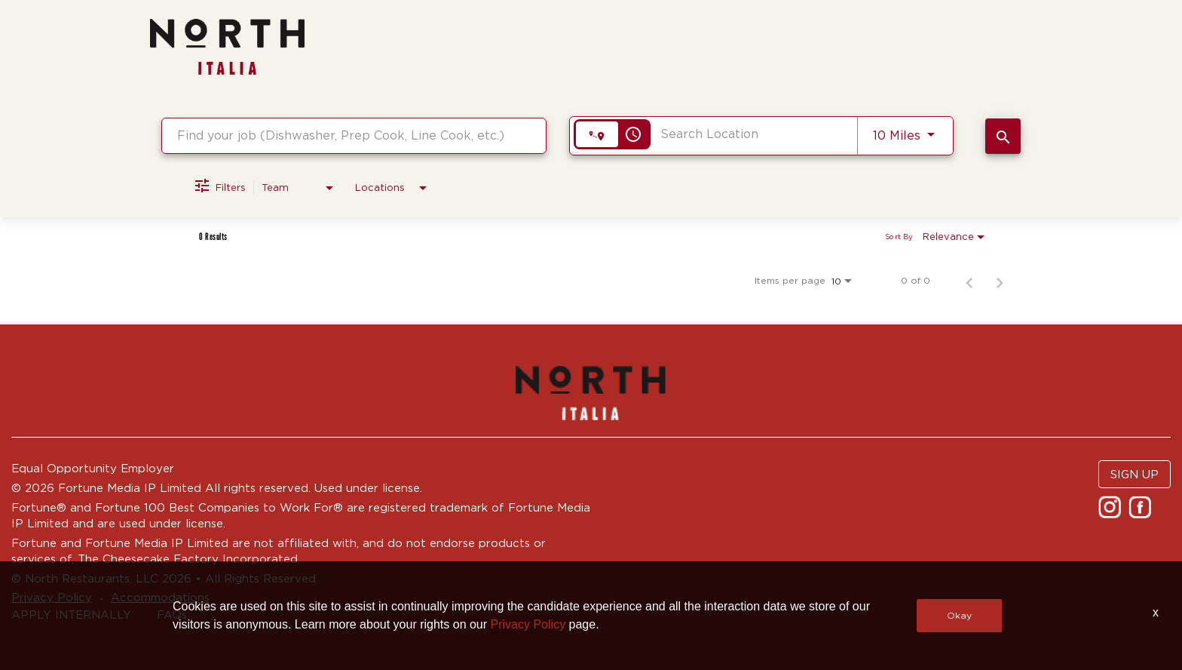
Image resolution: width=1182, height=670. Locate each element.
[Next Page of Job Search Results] (999, 281)
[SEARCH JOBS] (1003, 136)
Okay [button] (959, 615)
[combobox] (354, 135)
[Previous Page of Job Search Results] (969, 281)
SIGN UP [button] (1134, 474)
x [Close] (1156, 612)
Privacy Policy (528, 624)
